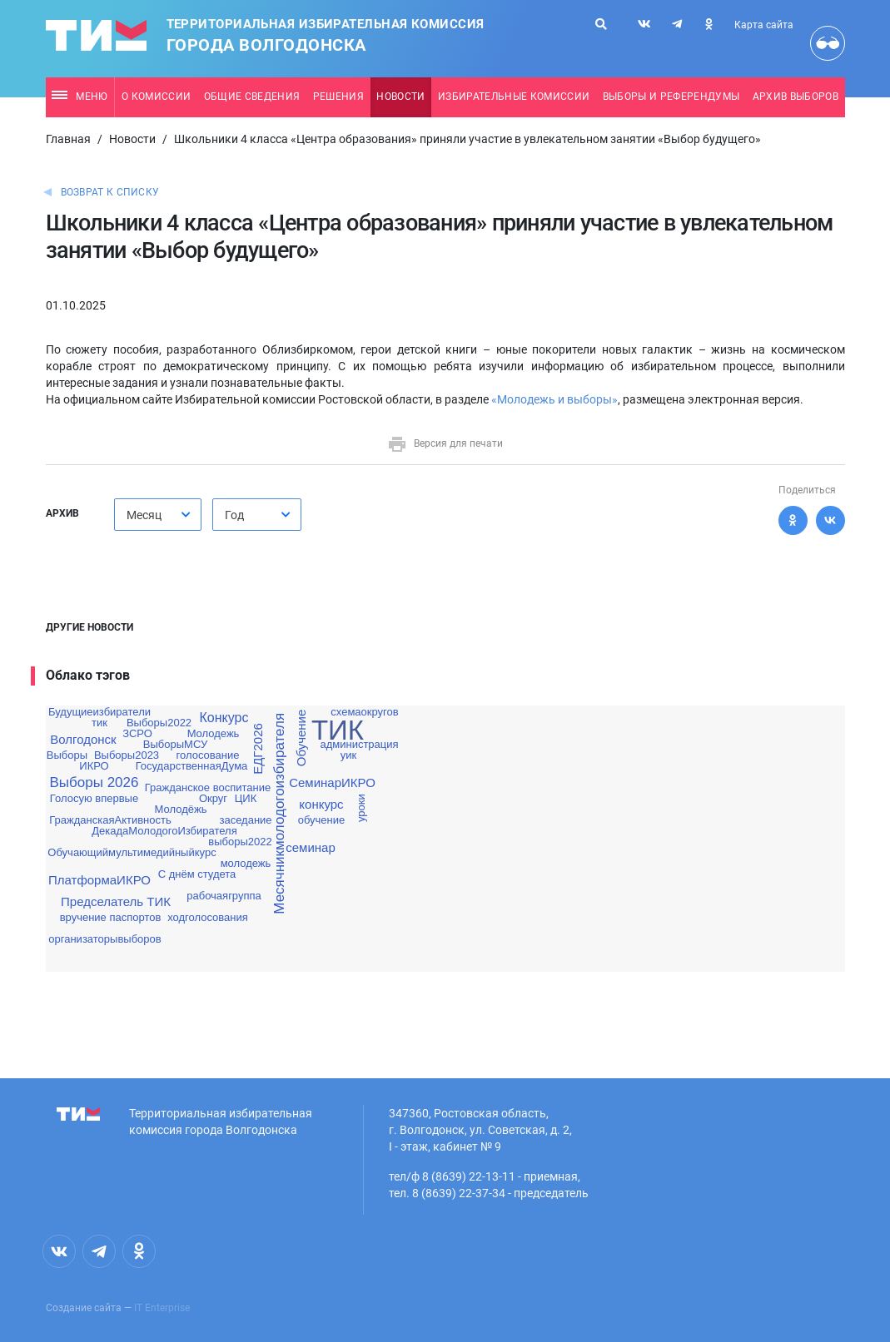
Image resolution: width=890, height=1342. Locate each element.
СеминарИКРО (332, 782)
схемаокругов (364, 711)
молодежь (246, 863)
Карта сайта (763, 25)
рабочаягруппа (223, 895)
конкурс (321, 804)
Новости (400, 96)
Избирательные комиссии (513, 96)
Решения (338, 96)
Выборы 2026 (94, 782)
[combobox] (157, 514)
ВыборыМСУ (175, 744)
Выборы (67, 755)
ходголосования (207, 917)
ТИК (337, 730)
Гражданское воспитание (208, 787)
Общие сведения (252, 96)
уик (348, 755)
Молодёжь (181, 809)
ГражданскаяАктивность (110, 820)
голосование (208, 755)
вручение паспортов (111, 917)
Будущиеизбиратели (99, 711)
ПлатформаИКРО (99, 880)
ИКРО (93, 765)
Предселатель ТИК (116, 901)
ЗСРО (137, 733)
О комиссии (156, 96)
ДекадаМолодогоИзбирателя (164, 830)
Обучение (301, 738)
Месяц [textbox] (144, 515)
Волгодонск (83, 739)
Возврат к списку (110, 192)
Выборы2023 (126, 755)
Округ (213, 798)
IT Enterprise (162, 1308)
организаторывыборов (104, 938)
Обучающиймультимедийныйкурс (131, 852)
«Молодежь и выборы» (554, 399)
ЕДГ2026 (257, 749)
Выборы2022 (159, 722)
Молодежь (213, 733)
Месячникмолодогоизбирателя (279, 813)
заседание (245, 820)
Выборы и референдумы (671, 96)
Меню (79, 96)
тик (99, 722)
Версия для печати (445, 443)
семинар (311, 847)
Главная (68, 139)
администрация (359, 744)
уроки (360, 809)
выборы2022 (239, 841)
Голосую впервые (94, 798)
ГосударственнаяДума (192, 765)
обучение (322, 820)
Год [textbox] (234, 515)
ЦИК (246, 798)
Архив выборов (795, 96)
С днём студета (197, 874)
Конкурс (224, 718)
